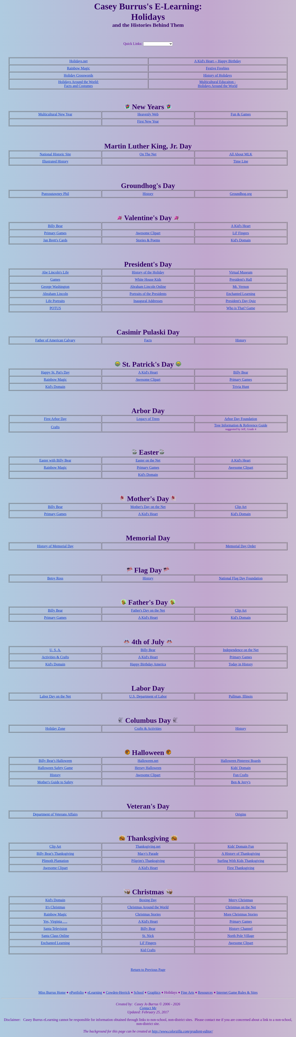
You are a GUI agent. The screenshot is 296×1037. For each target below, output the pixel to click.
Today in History (241, 664)
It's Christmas (55, 907)
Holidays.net (78, 61)
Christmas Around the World (148, 907)
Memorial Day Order (241, 546)
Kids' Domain (241, 768)
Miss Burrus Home (52, 992)
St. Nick (148, 936)
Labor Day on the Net (55, 696)
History (148, 194)
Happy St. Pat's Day (55, 372)
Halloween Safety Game (55, 768)
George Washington (55, 287)
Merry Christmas (241, 900)
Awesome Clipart (148, 233)
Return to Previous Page (148, 970)
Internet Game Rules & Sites (237, 992)
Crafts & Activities (148, 728)
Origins (240, 814)
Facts (148, 340)
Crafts (55, 427)
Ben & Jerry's (240, 782)
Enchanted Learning (240, 294)
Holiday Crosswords (78, 75)
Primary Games (55, 233)
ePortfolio (76, 992)
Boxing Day (148, 900)
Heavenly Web (148, 114)
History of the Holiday (148, 272)
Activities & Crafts (55, 657)
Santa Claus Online (55, 936)
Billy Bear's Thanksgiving (55, 853)
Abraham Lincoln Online (148, 287)
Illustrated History (55, 161)
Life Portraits (55, 301)
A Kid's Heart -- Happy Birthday (217, 61)
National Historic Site (55, 154)
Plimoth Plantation (55, 861)
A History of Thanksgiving (240, 853)
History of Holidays (217, 75)
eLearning (94, 992)
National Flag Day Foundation (240, 578)
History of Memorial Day (55, 546)
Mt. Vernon (241, 287)
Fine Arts (187, 992)
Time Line (240, 161)
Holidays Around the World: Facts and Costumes (78, 84)
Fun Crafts (240, 775)
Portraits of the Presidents (148, 294)
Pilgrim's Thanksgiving (148, 861)
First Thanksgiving (240, 868)
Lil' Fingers (240, 233)
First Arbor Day (55, 419)
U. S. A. (55, 650)
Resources (205, 992)
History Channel (240, 928)
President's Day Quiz (241, 301)
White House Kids (148, 279)
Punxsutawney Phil (55, 194)
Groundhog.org (241, 194)
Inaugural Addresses (147, 301)
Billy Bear (55, 226)
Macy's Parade (148, 853)
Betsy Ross (55, 578)
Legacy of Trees (148, 419)
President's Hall (241, 279)
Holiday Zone (55, 728)
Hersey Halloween (148, 768)
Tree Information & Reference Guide (240, 425)
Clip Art (241, 507)
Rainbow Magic (78, 68)
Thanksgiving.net (148, 846)
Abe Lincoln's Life (55, 272)
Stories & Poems (148, 240)
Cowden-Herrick (118, 992)
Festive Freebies (217, 68)
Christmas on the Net (241, 907)
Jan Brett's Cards (55, 240)
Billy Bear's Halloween (55, 761)
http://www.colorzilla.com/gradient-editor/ (182, 1031)
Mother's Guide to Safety (55, 782)
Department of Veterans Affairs (55, 814)
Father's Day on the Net (148, 610)
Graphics (153, 992)
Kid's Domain (241, 240)
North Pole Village (240, 936)
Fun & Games (241, 114)
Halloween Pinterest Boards (241, 761)
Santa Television (55, 928)
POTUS (55, 308)
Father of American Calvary (55, 340)
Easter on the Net (148, 460)
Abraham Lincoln (55, 294)
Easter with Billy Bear (55, 460)
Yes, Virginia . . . (55, 921)
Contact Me (148, 1008)
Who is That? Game (240, 308)
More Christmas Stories (241, 914)
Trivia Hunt (240, 387)
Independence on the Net (240, 650)
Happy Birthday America (148, 664)
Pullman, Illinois (241, 696)
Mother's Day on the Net (148, 507)
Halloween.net (148, 761)
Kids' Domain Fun (241, 846)
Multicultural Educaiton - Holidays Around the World (217, 84)
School (139, 992)
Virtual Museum (240, 272)
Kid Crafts (148, 950)
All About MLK (240, 154)
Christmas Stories (148, 914)
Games (55, 279)
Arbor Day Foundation (240, 419)
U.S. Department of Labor (148, 696)
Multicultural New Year (55, 114)
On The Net (148, 154)
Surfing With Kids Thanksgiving (240, 861)
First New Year (148, 121)
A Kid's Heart (240, 226)
